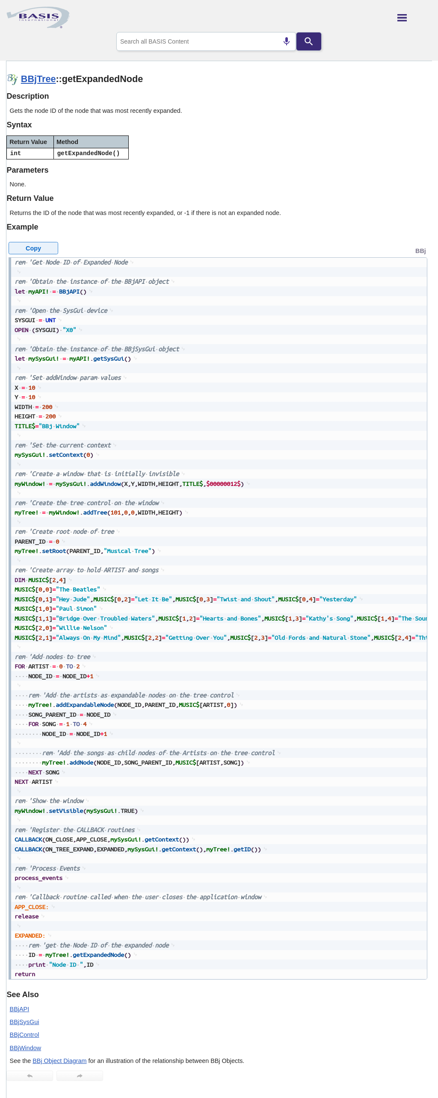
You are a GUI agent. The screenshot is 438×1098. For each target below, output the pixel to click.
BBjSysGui (24, 1022)
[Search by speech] (286, 41)
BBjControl (24, 1034)
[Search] (309, 41)
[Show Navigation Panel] (415, 17)
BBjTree (38, 79)
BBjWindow (25, 1048)
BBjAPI (20, 1009)
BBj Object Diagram (59, 1060)
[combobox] (206, 41)
